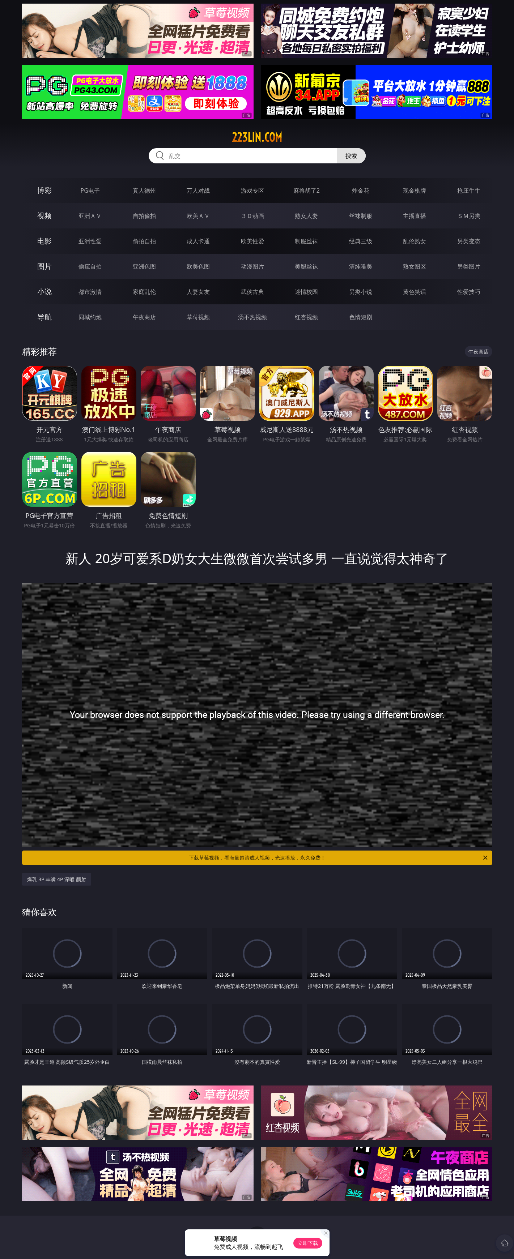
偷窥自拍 (90, 266)
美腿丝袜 (306, 266)
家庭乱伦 (144, 292)
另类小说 (360, 292)
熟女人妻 (306, 216)
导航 (44, 317)
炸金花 (360, 190)
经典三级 (360, 241)
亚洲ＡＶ (90, 216)
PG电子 (90, 190)
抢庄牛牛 (468, 190)
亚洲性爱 (90, 241)
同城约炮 (90, 317)
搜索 (351, 156)
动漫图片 (252, 266)
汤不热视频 (252, 317)
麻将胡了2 (306, 190)
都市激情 (90, 292)
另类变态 (468, 241)
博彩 (44, 190)
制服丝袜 (306, 241)
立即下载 (308, 1242)
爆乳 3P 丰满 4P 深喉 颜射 (56, 879)
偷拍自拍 (144, 241)
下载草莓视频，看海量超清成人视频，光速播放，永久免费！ (339, 857)
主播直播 (414, 216)
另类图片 (468, 266)
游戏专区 (252, 190)
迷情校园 (306, 292)
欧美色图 (198, 266)
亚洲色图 (144, 266)
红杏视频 (306, 317)
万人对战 (198, 190)
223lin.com (257, 137)
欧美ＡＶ (198, 216)
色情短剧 (360, 317)
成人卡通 (198, 241)
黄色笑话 (414, 292)
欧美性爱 (252, 241)
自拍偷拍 (144, 216)
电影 (44, 241)
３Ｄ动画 (252, 216)
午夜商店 (144, 317)
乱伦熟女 (414, 241)
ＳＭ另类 (468, 216)
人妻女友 (198, 292)
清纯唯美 (360, 266)
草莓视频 (198, 317)
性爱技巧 (468, 292)
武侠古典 (252, 292)
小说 (44, 291)
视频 (44, 215)
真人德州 (144, 190)
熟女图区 (414, 266)
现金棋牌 (414, 190)
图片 (44, 266)
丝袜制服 (360, 216)
